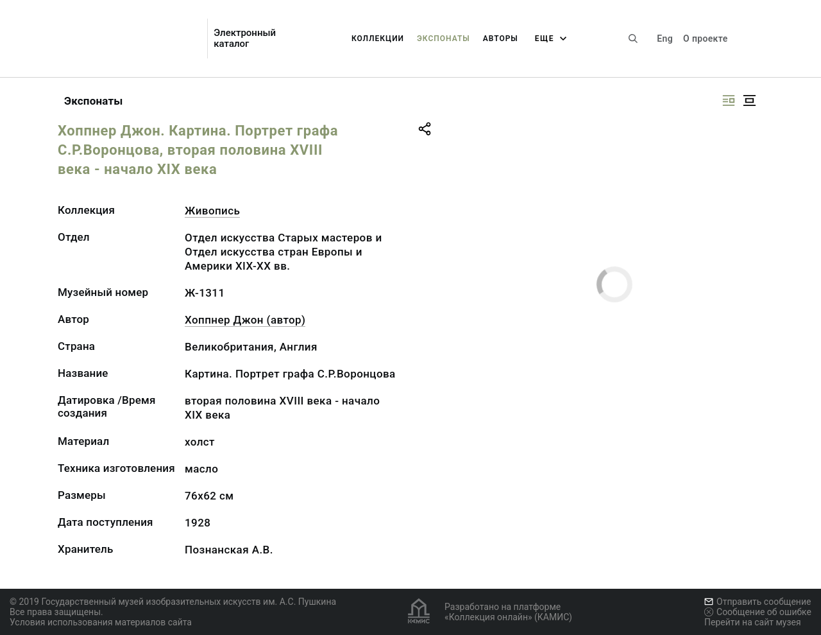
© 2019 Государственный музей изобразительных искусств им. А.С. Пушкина (173, 601)
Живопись (212, 210)
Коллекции (377, 38)
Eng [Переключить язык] (665, 38)
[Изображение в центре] (749, 100)
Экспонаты (443, 38)
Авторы (500, 38)
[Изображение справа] (728, 100)
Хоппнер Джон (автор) (245, 319)
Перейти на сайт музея (752, 622)
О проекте (705, 38)
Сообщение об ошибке (757, 612)
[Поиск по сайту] (633, 38)
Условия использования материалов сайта (101, 622)
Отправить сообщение (757, 601)
